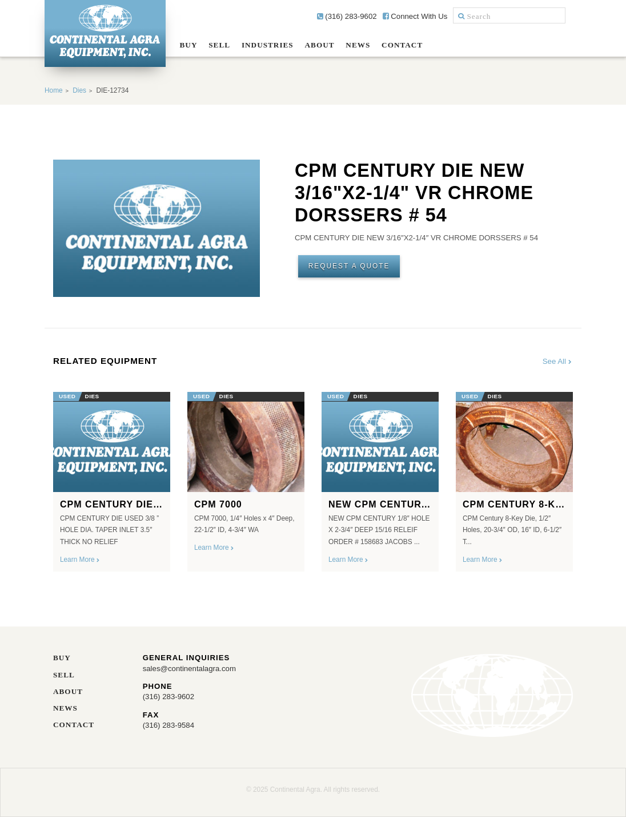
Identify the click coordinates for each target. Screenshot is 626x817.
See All (558, 361)
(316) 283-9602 (347, 16)
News (358, 45)
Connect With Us (415, 16)
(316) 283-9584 (168, 725)
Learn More (80, 560)
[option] (112, 478)
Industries (268, 45)
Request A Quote (349, 266)
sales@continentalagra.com (189, 668)
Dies (79, 90)
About (320, 45)
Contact (402, 45)
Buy (189, 45)
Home (54, 90)
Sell (219, 45)
